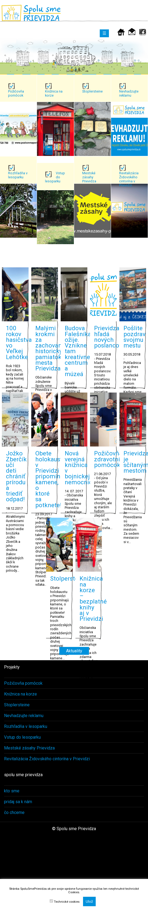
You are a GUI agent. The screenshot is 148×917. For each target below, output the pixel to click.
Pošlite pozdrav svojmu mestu (134, 337)
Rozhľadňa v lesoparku (25, 726)
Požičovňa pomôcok (23, 683)
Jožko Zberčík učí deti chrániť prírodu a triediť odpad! (16, 476)
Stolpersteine (68, 578)
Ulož (89, 901)
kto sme (11, 790)
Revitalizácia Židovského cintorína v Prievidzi (47, 758)
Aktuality (74, 650)
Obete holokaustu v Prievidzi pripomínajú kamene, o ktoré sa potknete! (51, 479)
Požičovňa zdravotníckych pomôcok (115, 459)
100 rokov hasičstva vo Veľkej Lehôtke (19, 342)
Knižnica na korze (20, 694)
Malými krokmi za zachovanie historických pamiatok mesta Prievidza (52, 348)
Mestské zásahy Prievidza (29, 748)
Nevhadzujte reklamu (23, 715)
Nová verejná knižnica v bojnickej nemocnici (79, 467)
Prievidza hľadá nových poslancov (108, 337)
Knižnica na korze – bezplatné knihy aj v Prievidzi (93, 598)
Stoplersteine (17, 704)
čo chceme (14, 812)
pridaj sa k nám (18, 801)
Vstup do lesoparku (22, 737)
